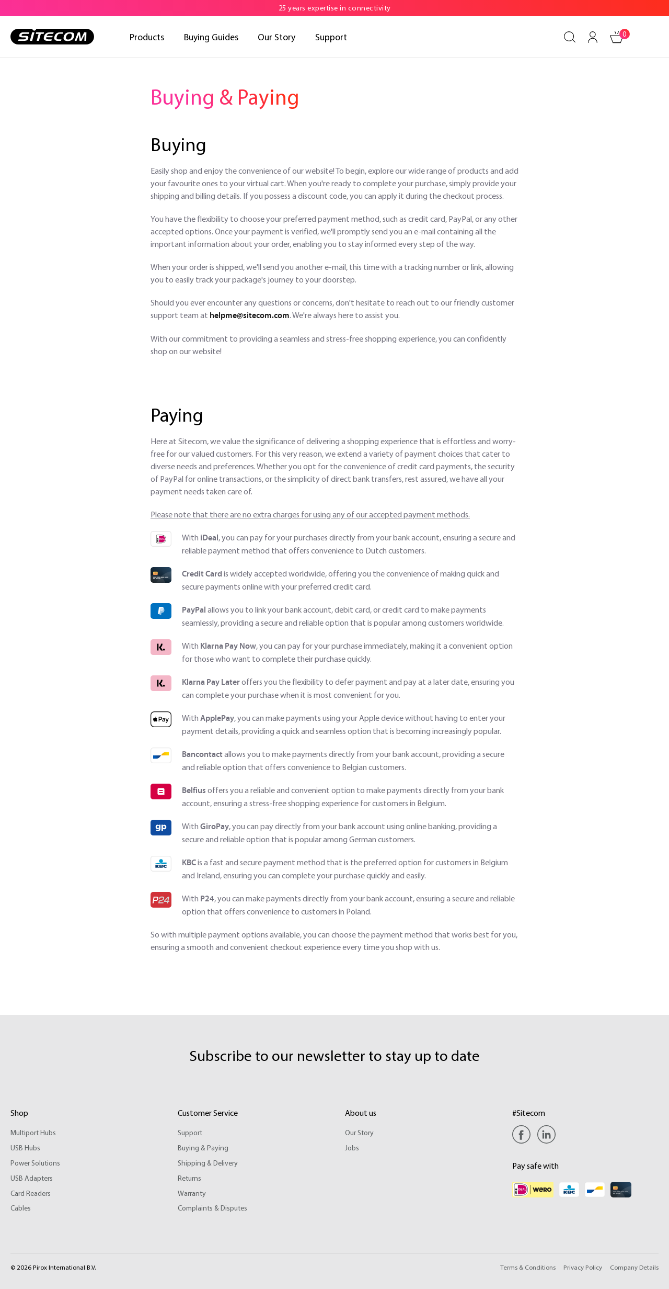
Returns (189, 1178)
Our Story (359, 1132)
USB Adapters (31, 1178)
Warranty (192, 1193)
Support (190, 1132)
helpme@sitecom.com (250, 315)
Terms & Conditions (528, 1267)
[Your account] (592, 37)
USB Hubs (25, 1147)
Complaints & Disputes (212, 1208)
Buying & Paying (203, 1147)
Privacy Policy (582, 1267)
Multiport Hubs (33, 1132)
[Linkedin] (546, 1134)
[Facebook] (524, 1134)
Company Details (634, 1267)
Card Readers (30, 1193)
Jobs (352, 1147)
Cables (20, 1208)
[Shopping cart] (616, 37)
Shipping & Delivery (208, 1163)
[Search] (569, 37)
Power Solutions (35, 1163)
